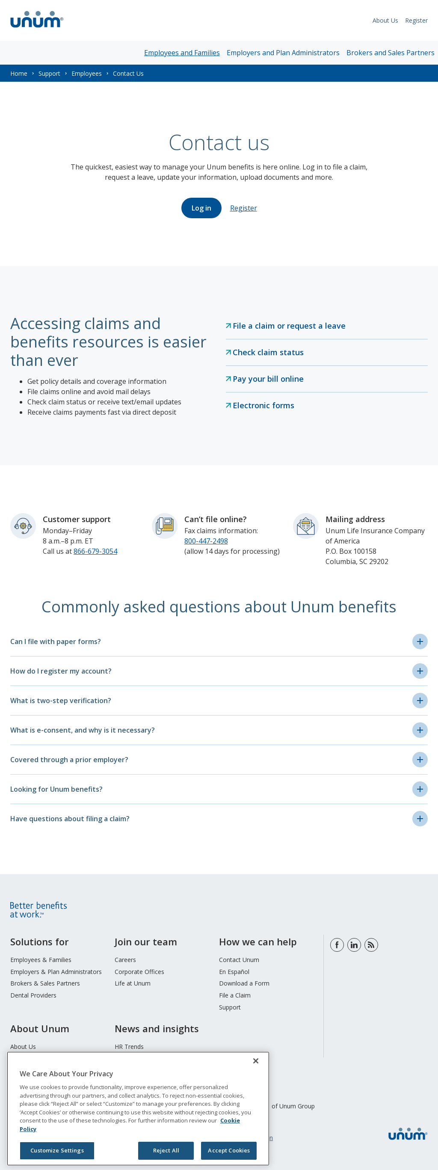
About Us (385, 20)
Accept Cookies (229, 1150)
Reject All (166, 1150)
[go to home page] (37, 28)
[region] (138, 1108)
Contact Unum (239, 960)
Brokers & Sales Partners (45, 983)
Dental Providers (33, 995)
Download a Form (244, 983)
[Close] (255, 1060)
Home (18, 73)
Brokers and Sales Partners (390, 52)
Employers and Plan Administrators (283, 52)
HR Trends (129, 1046)
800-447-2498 (206, 541)
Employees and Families (182, 52)
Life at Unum (133, 983)
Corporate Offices (139, 972)
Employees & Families (40, 960)
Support (49, 73)
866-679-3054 (95, 551)
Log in (201, 208)
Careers (125, 960)
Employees (86, 73)
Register (416, 20)
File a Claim (235, 995)
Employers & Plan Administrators (56, 972)
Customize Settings (56, 1150)
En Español (234, 972)
